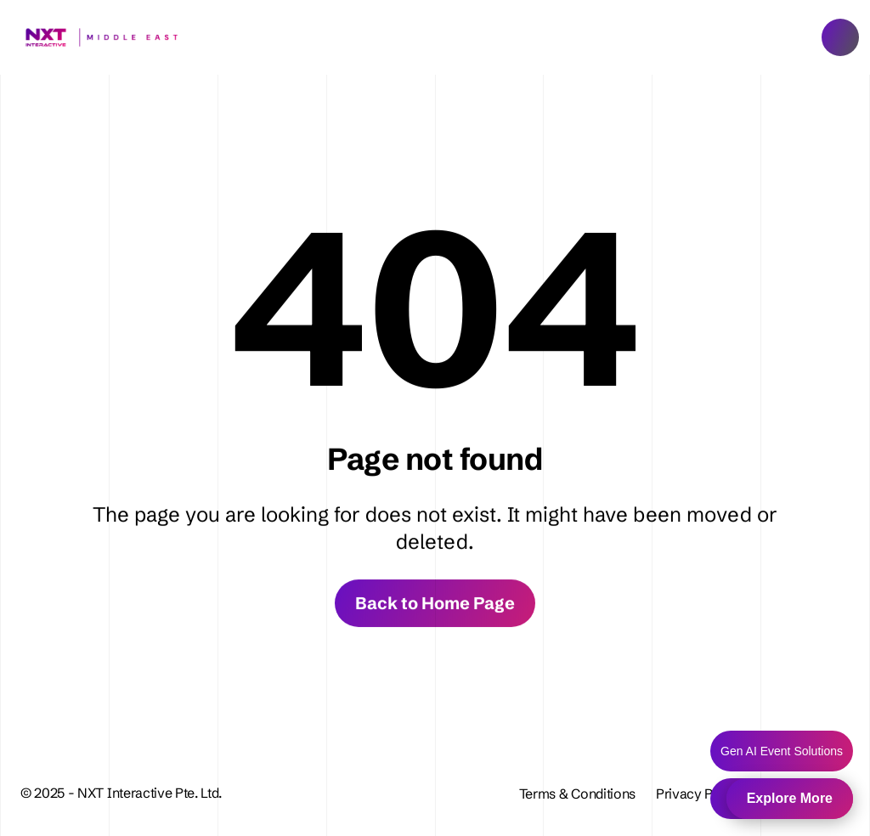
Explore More (790, 798)
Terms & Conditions (577, 793)
